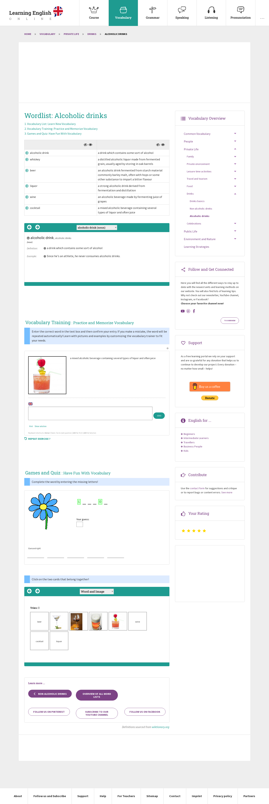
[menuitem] (94, 13)
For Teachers (126, 796)
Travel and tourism (197, 178)
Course (94, 9)
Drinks (91, 34)
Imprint (197, 796)
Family (190, 156)
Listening (211, 9)
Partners (249, 796)
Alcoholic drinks (199, 216)
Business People (193, 446)
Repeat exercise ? (37, 438)
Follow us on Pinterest (49, 711)
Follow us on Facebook (144, 711)
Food (190, 186)
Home (27, 34)
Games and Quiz (54, 133)
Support (82, 796)
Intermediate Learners (196, 438)
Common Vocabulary (197, 134)
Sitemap (152, 796)
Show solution (41, 426)
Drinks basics (197, 201)
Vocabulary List (51, 124)
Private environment (198, 164)
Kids (186, 450)
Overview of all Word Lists (97, 695)
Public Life (190, 231)
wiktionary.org (160, 727)
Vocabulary (123, 9)
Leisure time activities (199, 171)
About (18, 796)
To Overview (229, 320)
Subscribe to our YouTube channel (96, 713)
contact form (197, 488)
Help (103, 796)
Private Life (71, 34)
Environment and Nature (200, 239)
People (188, 141)
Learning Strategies (196, 247)
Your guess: (82, 519)
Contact (174, 796)
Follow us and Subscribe (49, 796)
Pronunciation (240, 9)
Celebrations (194, 223)
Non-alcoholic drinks (50, 694)
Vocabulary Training (62, 129)
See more (226, 492)
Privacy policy (222, 796)
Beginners (189, 434)
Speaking (182, 9)
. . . (262, 9)
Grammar (152, 9)
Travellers (189, 442)
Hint (31, 426)
